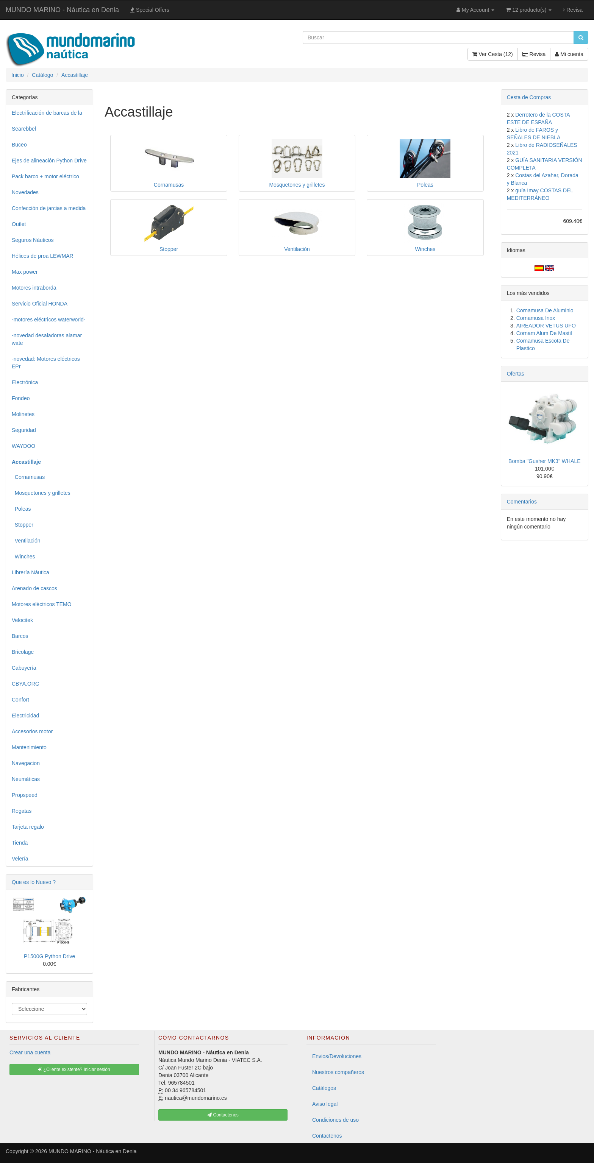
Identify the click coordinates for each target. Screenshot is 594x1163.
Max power (25, 272)
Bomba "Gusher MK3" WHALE (544, 461)
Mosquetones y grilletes (41, 493)
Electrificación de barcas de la (47, 113)
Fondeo (21, 398)
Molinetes (23, 414)
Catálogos (324, 1088)
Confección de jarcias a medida (49, 208)
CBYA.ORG (25, 684)
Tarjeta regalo (28, 827)
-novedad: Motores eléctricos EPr (46, 362)
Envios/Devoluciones (336, 1056)
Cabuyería (24, 668)
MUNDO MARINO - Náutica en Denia (62, 10)
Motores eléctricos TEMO (42, 604)
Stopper (22, 525)
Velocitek (22, 620)
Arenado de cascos (34, 588)
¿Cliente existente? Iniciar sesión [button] (74, 1069)
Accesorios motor (32, 731)
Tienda (20, 843)
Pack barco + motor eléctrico (45, 176)
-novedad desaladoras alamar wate (47, 339)
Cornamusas (28, 477)
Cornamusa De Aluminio (545, 310)
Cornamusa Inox (535, 318)
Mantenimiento (29, 747)
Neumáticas (26, 779)
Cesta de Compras (529, 97)
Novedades (25, 192)
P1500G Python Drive (49, 956)
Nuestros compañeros (338, 1072)
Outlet (19, 224)
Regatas (21, 811)
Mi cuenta (569, 54)
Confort (20, 700)
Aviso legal (325, 1104)
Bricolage (23, 652)
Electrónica (25, 382)
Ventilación (26, 541)
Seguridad (24, 430)
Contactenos (327, 1136)
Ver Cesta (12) (492, 54)
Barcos (20, 636)
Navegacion (26, 763)
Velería (20, 859)
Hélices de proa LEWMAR (42, 256)
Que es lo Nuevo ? (34, 882)
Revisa (573, 10)
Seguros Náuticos (33, 240)
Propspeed (25, 795)
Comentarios (522, 502)
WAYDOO (23, 446)
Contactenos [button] (223, 1115)
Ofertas (515, 374)
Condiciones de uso (335, 1120)
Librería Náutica (30, 572)
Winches (23, 556)
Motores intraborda (34, 288)
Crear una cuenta (29, 1052)
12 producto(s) (529, 10)
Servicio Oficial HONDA (39, 304)
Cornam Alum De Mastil (544, 333)
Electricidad (25, 715)
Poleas (21, 509)
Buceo (19, 145)
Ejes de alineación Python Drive (49, 160)
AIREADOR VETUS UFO (546, 326)
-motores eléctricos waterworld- (49, 319)
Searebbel (24, 129)
